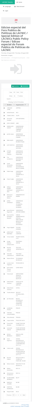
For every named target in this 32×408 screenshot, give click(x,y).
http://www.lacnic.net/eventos (8, 60)
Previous (9, 395)
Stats (28, 58)
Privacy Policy (25, 405)
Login (5, 11)
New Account (19, 6)
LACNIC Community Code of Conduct (19, 406)
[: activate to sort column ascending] (4, 104)
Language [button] (7, 6)
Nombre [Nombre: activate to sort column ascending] (9, 105)
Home (19, 2)
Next (24, 395)
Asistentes (24, 86)
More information (5, 58)
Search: (16, 99)
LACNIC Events (7, 2)
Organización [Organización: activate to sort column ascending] (20, 105)
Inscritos (15, 86)
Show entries (16, 96)
